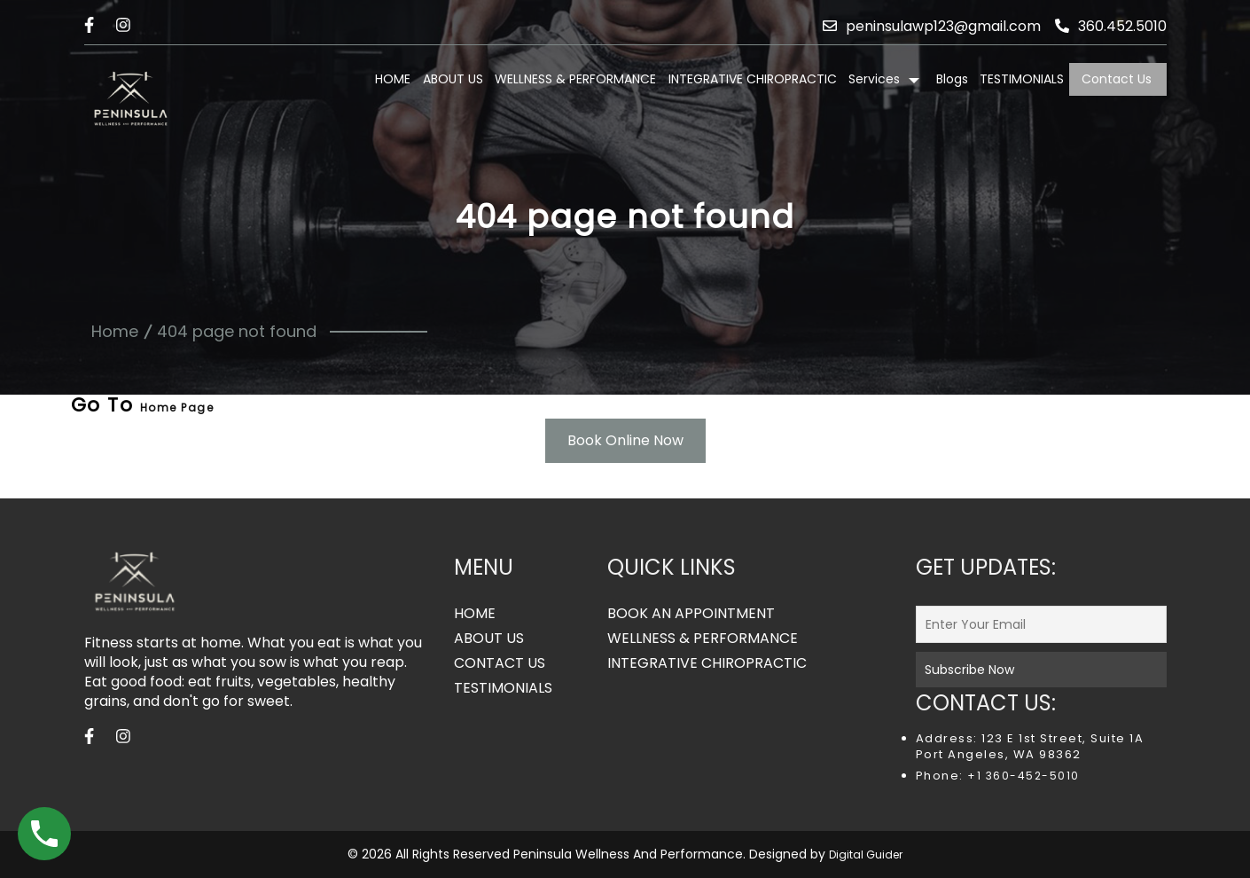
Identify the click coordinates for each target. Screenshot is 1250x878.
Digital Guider (865, 854)
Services (874, 79)
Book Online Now (625, 440)
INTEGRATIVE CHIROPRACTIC (752, 79)
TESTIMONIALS (1022, 79)
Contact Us (1117, 79)
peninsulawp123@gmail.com (932, 26)
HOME (392, 79)
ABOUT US (453, 79)
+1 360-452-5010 (1022, 775)
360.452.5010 (1111, 26)
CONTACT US (499, 663)
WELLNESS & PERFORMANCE (575, 79)
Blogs (952, 79)
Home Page (177, 407)
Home (114, 331)
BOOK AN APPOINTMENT (691, 614)
